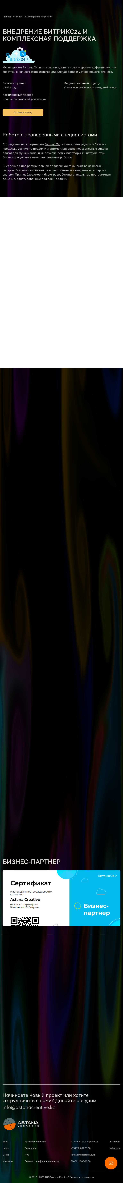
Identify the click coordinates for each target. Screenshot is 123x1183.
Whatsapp (115, 1148)
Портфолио (31, 1148)
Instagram (115, 1141)
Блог (5, 1141)
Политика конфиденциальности (42, 1161)
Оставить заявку (23, 112)
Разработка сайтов (35, 1141)
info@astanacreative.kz (29, 1107)
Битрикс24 (52, 144)
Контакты (8, 1161)
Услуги (19, 16)
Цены (6, 1148)
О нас (6, 1154)
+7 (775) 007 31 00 (80, 1148)
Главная (7, 16)
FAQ (27, 1154)
